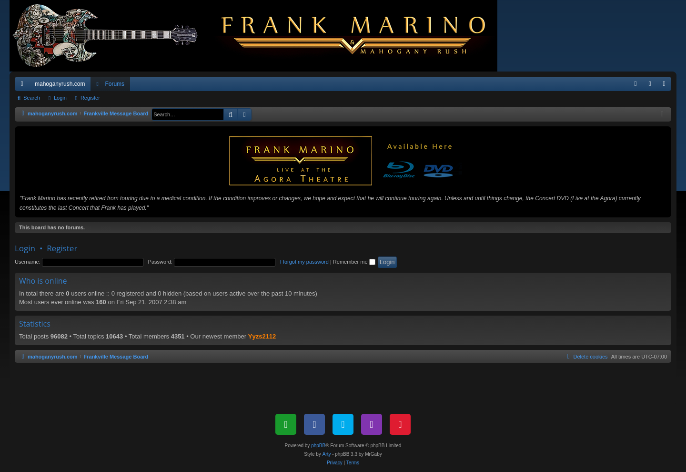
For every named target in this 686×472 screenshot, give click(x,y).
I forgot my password (304, 262)
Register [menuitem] (666, 86)
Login (60, 98)
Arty (327, 454)
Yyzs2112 (262, 336)
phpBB (318, 445)
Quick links (24, 86)
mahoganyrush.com (60, 84)
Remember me (354, 262)
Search (31, 98)
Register (90, 98)
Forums (114, 84)
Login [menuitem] (652, 86)
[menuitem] (635, 84)
